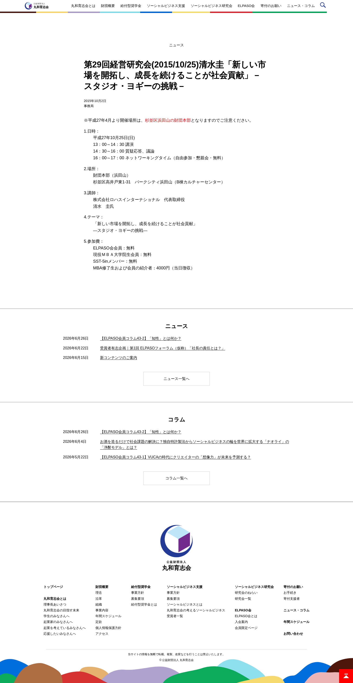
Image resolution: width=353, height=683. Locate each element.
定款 (98, 622)
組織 (98, 604)
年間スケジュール (108, 616)
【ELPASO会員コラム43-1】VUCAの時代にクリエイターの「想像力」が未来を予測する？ (175, 457)
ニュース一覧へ (176, 379)
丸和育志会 (176, 548)
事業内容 (101, 610)
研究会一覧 (243, 598)
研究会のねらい (246, 592)
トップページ (53, 587)
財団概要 (101, 587)
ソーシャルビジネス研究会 (254, 587)
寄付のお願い (293, 587)
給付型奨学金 (141, 587)
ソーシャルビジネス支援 (184, 587)
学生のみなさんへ (56, 616)
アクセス (101, 633)
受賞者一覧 (175, 616)
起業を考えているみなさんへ (65, 628)
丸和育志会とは (55, 598)
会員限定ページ (246, 628)
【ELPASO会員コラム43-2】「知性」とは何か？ (140, 338)
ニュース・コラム (296, 610)
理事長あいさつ (55, 604)
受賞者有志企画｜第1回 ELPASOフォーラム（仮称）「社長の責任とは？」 (162, 348)
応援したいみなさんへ (60, 633)
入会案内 (241, 622)
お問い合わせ (293, 633)
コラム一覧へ (176, 478)
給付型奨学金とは (144, 604)
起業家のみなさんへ (58, 622)
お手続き (290, 592)
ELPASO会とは (246, 616)
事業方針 (137, 592)
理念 (98, 592)
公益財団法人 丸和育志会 (177, 660)
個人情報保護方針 (108, 628)
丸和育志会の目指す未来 (61, 610)
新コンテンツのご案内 (118, 358)
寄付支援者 (292, 598)
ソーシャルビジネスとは (184, 604)
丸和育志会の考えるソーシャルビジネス (196, 610)
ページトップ (346, 676)
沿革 (98, 598)
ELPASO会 (243, 610)
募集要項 (137, 598)
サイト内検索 (323, 5)
